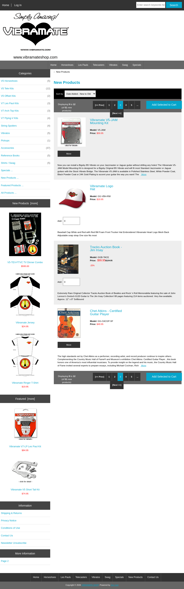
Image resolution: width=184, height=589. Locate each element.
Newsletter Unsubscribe (14, 543)
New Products (135, 577)
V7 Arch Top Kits (25, 110)
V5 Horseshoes (25, 80)
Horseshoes (67, 65)
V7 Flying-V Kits (25, 118)
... (137, 105)
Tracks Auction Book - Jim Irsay (106, 248)
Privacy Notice (8, 520)
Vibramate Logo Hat (101, 187)
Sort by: (60, 94)
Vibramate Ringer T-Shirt (25, 358)
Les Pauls (83, 65)
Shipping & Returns (11, 513)
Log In (18, 5)
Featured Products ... (12, 185)
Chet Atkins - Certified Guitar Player (106, 312)
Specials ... (7, 170)
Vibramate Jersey (25, 298)
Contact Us (7, 535)
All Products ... (8, 192)
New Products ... (10, 177)
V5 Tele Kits (25, 88)
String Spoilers (25, 125)
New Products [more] (25, 203)
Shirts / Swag (25, 163)
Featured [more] (25, 398)
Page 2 (5, 561)
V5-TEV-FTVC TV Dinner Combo (25, 238)
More (68, 153)
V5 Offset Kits (25, 95)
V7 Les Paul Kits (25, 103)
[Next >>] (116, 113)
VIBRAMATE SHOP (90, 585)
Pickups (25, 140)
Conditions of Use (10, 527)
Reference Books (25, 155)
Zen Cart (115, 585)
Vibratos (113, 65)
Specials (136, 65)
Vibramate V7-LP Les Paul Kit (25, 428)
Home (5, 5)
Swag (125, 65)
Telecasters (98, 65)
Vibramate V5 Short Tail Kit (25, 474)
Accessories (25, 148)
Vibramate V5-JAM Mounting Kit (104, 121)
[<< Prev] (99, 105)
